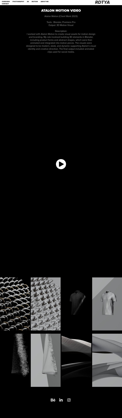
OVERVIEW (6, 1)
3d (28, 1)
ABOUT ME (45, 1)
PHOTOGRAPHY (18, 1)
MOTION (35, 1)
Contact (5, 4)
